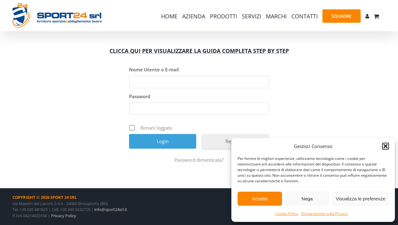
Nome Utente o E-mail (154, 69)
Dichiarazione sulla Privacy (324, 213)
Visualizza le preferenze (360, 198)
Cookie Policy (286, 213)
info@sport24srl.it (110, 209)
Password (139, 96)
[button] (385, 146)
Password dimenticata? (199, 160)
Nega (307, 198)
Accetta (259, 198)
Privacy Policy (63, 215)
